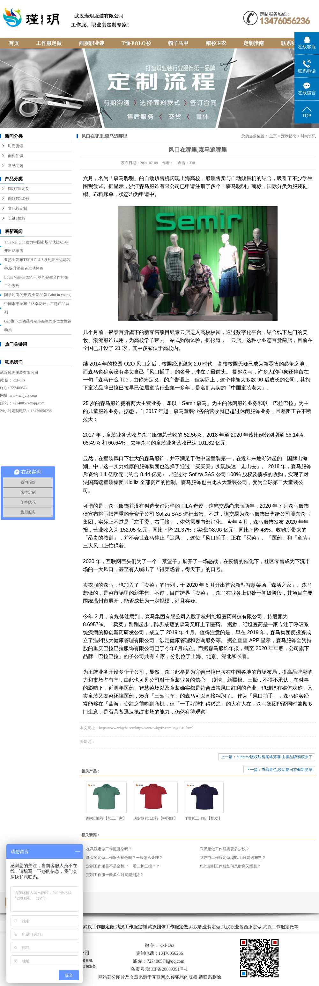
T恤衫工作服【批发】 (203, 818)
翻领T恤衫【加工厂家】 (106, 818)
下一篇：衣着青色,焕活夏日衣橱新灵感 (279, 769)
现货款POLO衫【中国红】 (155, 818)
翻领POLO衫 (18, 198)
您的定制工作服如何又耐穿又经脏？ (230, 866)
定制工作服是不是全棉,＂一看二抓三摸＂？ (123, 866)
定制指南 (288, 136)
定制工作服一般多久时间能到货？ (115, 875)
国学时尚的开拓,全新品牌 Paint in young (37, 295)
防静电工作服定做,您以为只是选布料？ (233, 857)
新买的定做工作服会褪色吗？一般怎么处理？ (124, 857)
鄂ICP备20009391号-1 (167, 969)
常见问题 (15, 165)
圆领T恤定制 (18, 188)
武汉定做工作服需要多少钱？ (224, 849)
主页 (273, 136)
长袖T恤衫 (17, 218)
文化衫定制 (17, 208)
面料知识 (15, 156)
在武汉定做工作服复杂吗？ (109, 849)
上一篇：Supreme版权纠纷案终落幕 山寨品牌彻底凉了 (266, 757)
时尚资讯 (15, 146)
